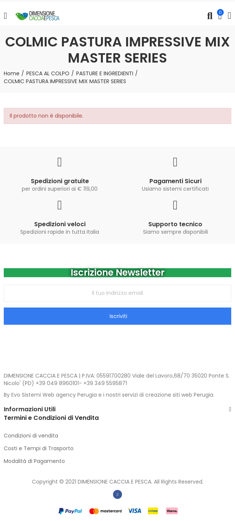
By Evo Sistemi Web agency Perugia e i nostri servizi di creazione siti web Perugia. (109, 395)
